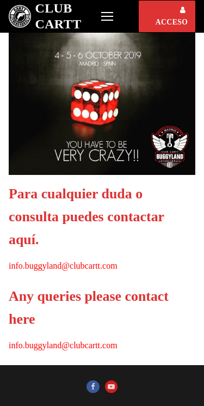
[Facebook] (92, 386)
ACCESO (172, 16)
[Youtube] (111, 386)
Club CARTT (58, 16)
